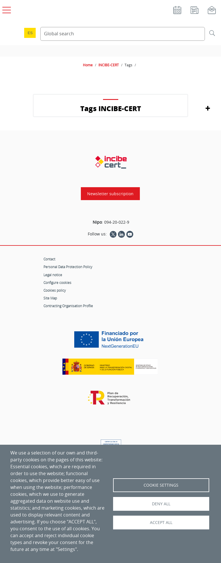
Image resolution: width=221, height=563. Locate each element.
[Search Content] (122, 34)
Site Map (50, 298)
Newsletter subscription (110, 193)
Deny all (161, 503)
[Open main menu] (5, 9)
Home (88, 65)
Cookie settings (161, 485)
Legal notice (52, 274)
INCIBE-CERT (108, 65)
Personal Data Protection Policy (67, 266)
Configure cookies (57, 282)
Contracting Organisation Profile (68, 305)
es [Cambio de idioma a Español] (30, 33)
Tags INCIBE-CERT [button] (110, 108)
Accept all (161, 522)
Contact (49, 259)
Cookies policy (54, 290)
